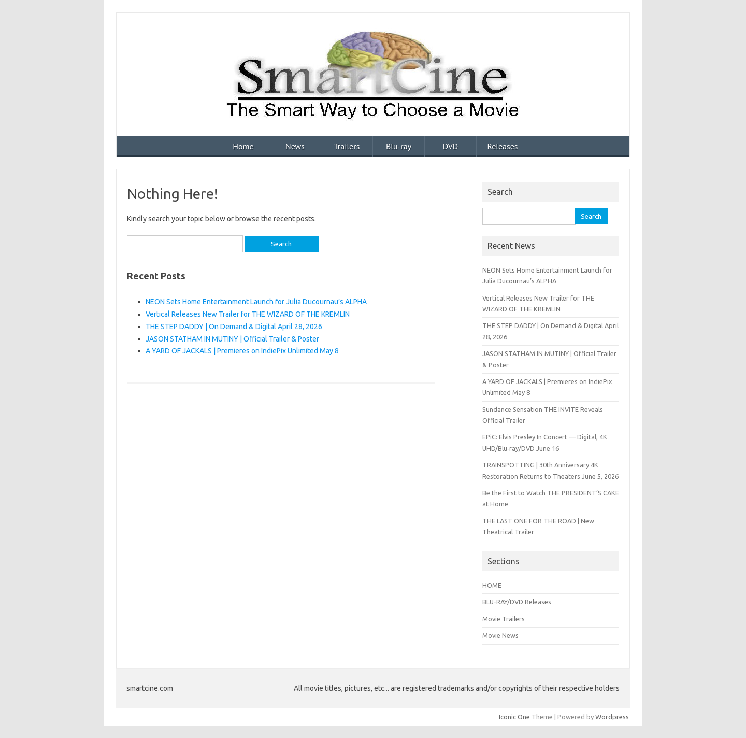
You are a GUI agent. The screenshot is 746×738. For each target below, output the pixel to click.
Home (243, 146)
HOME (491, 585)
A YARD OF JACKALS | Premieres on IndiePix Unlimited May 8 (242, 351)
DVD (450, 146)
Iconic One (514, 716)
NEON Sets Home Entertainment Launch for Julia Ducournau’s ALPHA (256, 301)
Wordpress (612, 716)
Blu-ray (398, 146)
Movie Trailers (503, 618)
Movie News (500, 635)
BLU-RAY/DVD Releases (516, 601)
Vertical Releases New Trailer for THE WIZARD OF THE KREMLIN (248, 314)
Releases (502, 146)
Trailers (347, 146)
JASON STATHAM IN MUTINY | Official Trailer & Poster (232, 339)
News (295, 146)
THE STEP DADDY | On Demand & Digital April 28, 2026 (234, 326)
